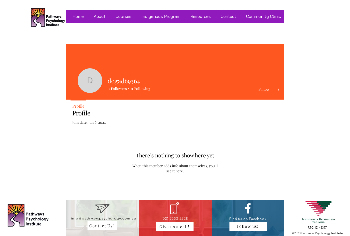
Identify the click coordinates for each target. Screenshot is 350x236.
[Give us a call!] (175, 226)
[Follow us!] (248, 226)
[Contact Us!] (102, 225)
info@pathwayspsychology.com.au (103, 218)
